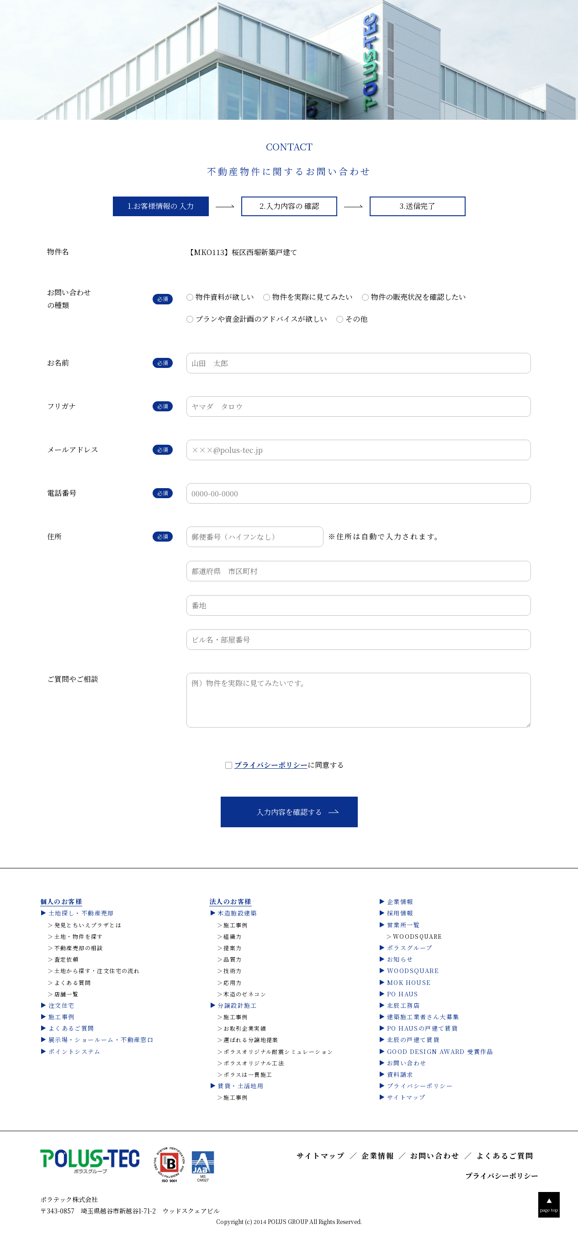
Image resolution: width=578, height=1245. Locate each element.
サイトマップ (406, 1097)
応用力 (232, 982)
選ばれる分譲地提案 (251, 1040)
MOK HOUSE (409, 982)
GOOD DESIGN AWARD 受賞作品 (440, 1051)
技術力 (232, 971)
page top (549, 1204)
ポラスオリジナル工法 (253, 1063)
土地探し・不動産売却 (81, 913)
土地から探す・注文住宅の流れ (97, 971)
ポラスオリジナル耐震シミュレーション (278, 1051)
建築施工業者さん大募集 (423, 1016)
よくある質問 (72, 982)
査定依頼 (66, 959)
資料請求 (400, 1074)
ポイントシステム (74, 1051)
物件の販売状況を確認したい (418, 297)
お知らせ (400, 959)
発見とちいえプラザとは (88, 925)
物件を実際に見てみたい (312, 297)
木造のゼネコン (244, 994)
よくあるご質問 (71, 1028)
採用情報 (400, 913)
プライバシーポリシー (271, 765)
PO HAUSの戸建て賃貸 (422, 1028)
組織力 (232, 936)
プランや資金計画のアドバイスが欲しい (261, 319)
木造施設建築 (237, 913)
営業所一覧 (403, 924)
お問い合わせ (406, 1063)
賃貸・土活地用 (240, 1085)
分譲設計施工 (237, 1005)
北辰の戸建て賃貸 (413, 1039)
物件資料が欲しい (225, 297)
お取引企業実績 (244, 1028)
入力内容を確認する (289, 812)
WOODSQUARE (417, 936)
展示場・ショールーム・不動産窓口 (101, 1039)
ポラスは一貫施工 (247, 1074)
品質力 (232, 959)
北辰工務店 (403, 1005)
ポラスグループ (410, 947)
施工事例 (61, 1016)
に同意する (289, 765)
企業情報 (400, 901)
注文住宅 (61, 1005)
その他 (356, 319)
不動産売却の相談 (78, 948)
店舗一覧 (66, 994)
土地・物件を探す (78, 936)
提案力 (232, 948)
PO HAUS (403, 994)
